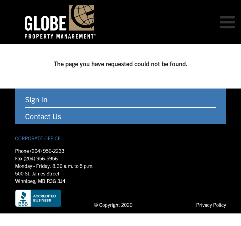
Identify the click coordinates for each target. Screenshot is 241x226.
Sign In (36, 99)
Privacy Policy (211, 205)
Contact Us (43, 116)
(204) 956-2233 (47, 151)
